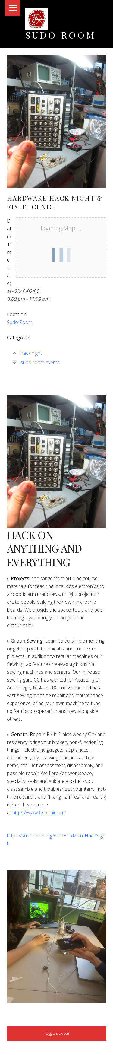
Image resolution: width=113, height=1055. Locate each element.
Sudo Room (60, 35)
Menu (12, 8)
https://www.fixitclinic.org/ (39, 812)
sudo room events (40, 362)
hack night (31, 353)
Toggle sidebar (57, 1033)
